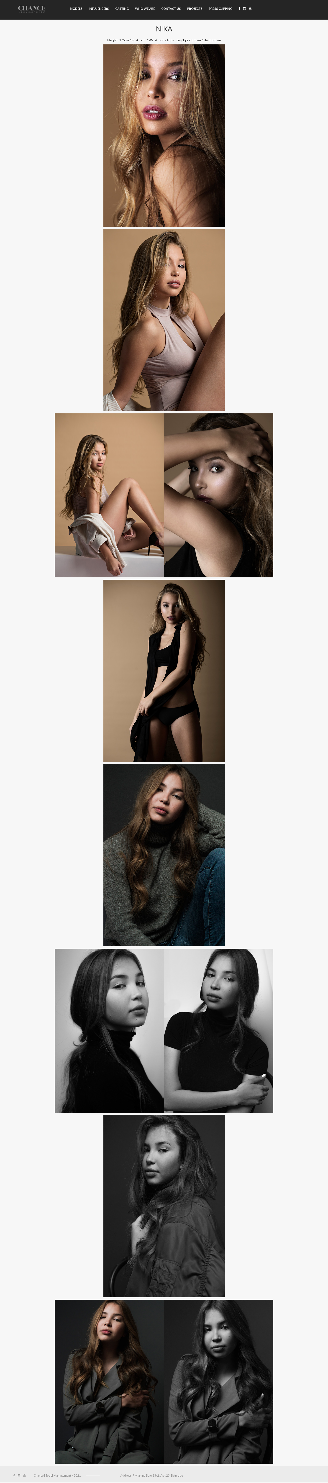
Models (76, 8)
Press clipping (220, 8)
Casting (122, 8)
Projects (194, 8)
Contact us (171, 8)
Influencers (99, 8)
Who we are (145, 8)
